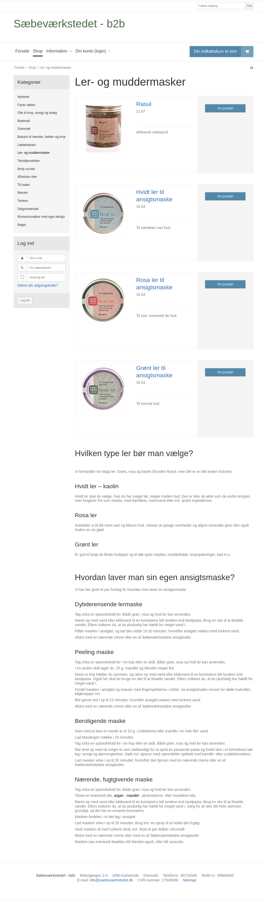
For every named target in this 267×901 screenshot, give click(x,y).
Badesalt (23, 121)
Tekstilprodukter (28, 161)
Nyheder (23, 97)
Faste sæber (26, 105)
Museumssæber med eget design (41, 217)
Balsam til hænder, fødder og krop (41, 137)
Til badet (23, 185)
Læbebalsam (26, 145)
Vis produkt (225, 108)
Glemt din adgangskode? (37, 285)
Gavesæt (24, 129)
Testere (22, 201)
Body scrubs (26, 169)
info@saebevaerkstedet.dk (111, 880)
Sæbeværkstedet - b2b (69, 23)
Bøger (21, 225)
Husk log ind (37, 277)
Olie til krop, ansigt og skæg (37, 113)
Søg (249, 5)
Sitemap (189, 880)
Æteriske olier (27, 177)
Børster (22, 193)
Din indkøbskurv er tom (223, 51)
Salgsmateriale (28, 209)
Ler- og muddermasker (33, 153)
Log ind (25, 300)
